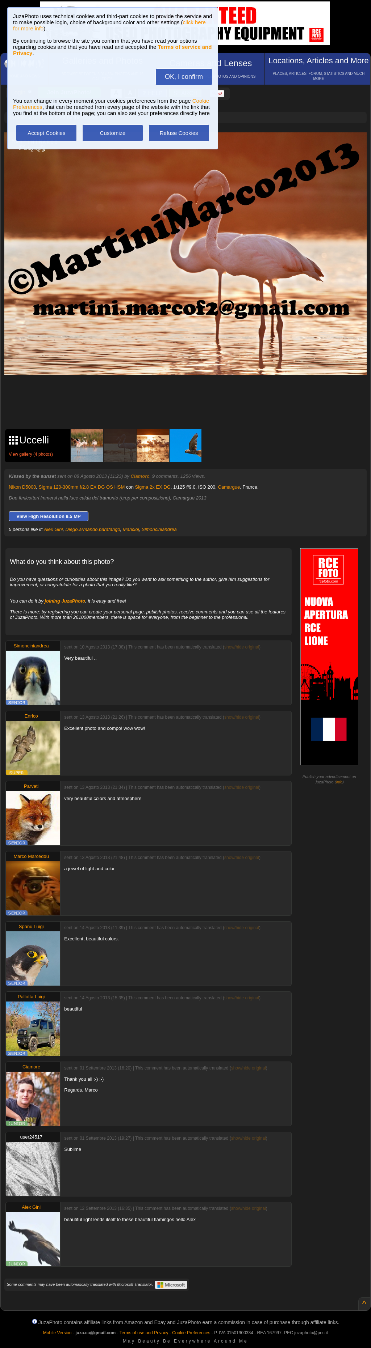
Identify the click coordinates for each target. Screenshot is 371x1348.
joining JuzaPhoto (65, 601)
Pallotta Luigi (31, 996)
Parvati (31, 786)
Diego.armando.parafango (93, 529)
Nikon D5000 (22, 487)
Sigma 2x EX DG (153, 487)
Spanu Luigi (31, 926)
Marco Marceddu (31, 856)
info (339, 782)
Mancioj (131, 529)
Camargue (229, 487)
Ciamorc (139, 476)
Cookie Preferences (191, 1332)
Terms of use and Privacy (144, 1332)
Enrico (31, 716)
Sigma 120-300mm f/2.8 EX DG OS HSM (82, 487)
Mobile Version (57, 1332)
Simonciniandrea (159, 529)
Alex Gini (53, 529)
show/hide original (241, 647)
